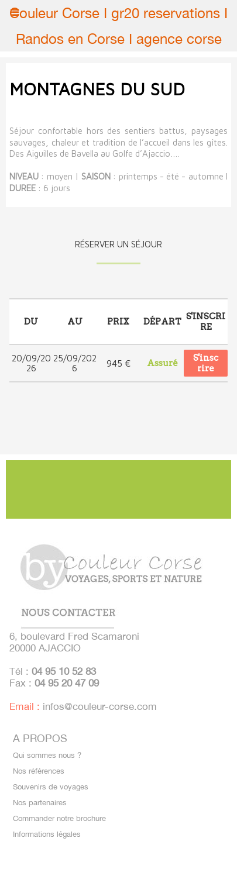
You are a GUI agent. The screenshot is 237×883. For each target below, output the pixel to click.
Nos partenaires (40, 802)
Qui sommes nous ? (47, 755)
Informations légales (47, 834)
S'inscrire (205, 363)
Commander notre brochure (59, 818)
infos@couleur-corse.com (100, 706)
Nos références (38, 771)
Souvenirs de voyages (50, 786)
